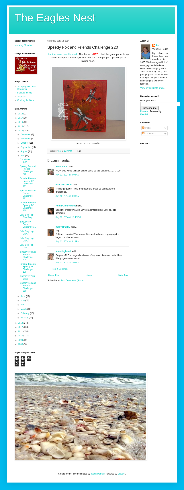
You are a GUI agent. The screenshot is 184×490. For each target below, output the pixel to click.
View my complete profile (152, 88)
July (23, 155)
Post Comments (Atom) (72, 280)
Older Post (123, 275)
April (23, 304)
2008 (21, 344)
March (24, 309)
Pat (157, 45)
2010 (21, 335)
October (25, 143)
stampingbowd (63, 251)
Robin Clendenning (66, 205)
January (25, 317)
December (26, 134)
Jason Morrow (97, 474)
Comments (149, 133)
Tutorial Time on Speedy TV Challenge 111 (28, 182)
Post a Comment (60, 269)
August (24, 151)
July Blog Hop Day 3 (27, 232)
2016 (21, 122)
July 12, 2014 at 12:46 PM (68, 217)
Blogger (121, 474)
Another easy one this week (62, 54)
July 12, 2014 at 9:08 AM (67, 196)
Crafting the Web (25, 100)
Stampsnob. (62, 166)
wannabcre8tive (64, 184)
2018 (21, 113)
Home (89, 275)
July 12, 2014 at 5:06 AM (67, 174)
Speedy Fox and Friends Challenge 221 (28, 194)
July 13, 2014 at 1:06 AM (67, 262)
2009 (21, 340)
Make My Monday (23, 45)
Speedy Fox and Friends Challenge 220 (28, 256)
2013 (21, 323)
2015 (21, 126)
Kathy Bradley (63, 227)
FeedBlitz (144, 114)
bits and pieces (24, 92)
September (26, 147)
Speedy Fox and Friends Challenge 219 (28, 287)
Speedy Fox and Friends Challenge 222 (28, 170)
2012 (21, 327)
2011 (21, 331)
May (23, 300)
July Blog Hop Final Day (27, 216)
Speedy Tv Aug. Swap (28, 277)
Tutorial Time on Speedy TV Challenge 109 (28, 268)
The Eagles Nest (55, 17)
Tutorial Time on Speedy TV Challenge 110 (28, 206)
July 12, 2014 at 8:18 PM (67, 241)
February (25, 313)
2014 (21, 130)
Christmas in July (26, 160)
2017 (21, 118)
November (26, 138)
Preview (144, 111)
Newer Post (54, 275)
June (23, 296)
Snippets (21, 96)
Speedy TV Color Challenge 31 (28, 224)
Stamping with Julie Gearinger (26, 87)
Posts (146, 128)
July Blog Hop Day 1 (27, 246)
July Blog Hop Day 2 (27, 239)
